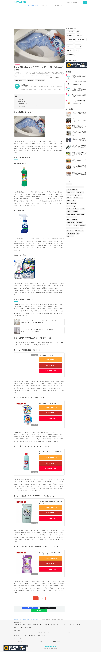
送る (39, 610)
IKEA (24, 641)
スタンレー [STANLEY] (72, 219)
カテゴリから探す (17, 622)
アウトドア (69, 197)
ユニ (81, 227)
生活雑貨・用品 (79, 35)
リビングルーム (70, 230)
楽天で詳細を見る (51, 365)
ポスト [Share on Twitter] (47, 607)
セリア (41, 641)
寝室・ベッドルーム (79, 230)
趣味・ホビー (69, 50)
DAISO (37, 641)
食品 (76, 50)
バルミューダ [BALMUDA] (79, 225)
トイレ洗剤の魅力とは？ (21, 99)
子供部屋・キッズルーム (46, 632)
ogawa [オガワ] (80, 192)
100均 (69, 184)
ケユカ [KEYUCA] (71, 214)
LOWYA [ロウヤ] (70, 192)
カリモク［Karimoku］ (71, 203)
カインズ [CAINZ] (71, 200)
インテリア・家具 (70, 31)
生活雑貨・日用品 (17, 64)
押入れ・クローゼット (18, 635)
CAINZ (34, 641)
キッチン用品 (69, 35)
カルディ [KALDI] (71, 206)
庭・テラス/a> (37, 635)
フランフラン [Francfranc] (72, 227)
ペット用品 (78, 43)
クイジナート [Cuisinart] (72, 211)
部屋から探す (17, 630)
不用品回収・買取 (70, 54)
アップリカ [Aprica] (78, 197)
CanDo (62, 641)
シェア (30, 607)
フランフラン (28, 641)
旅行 (78, 233)
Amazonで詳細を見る (51, 359)
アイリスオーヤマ (47, 641)
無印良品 (20, 641)
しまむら (79, 195)
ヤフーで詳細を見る (50, 370)
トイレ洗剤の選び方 (20, 101)
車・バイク (79, 46)
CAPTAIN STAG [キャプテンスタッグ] (75, 186)
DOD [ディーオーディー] (72, 189)
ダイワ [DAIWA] (70, 222)
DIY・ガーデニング (82, 39)
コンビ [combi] (80, 214)
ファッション (69, 43)
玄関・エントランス (29, 635)
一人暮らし (43, 635)
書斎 (62, 632)
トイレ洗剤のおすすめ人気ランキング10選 (26, 106)
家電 (78, 31)
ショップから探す (17, 638)
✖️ (27, 646)
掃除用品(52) (30, 80)
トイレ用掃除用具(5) (40, 80)
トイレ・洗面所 (79, 222)
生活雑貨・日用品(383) (20, 80)
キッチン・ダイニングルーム (72, 208)
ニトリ (15, 641)
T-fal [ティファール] (71, 195)
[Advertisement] (50, 17)
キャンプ (82, 208)
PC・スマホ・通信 (71, 39)
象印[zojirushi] (70, 236)
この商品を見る (34, 355)
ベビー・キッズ (70, 46)
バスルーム (69, 225)
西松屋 (58, 641)
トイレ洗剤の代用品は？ (21, 103)
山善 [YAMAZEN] (71, 233)
